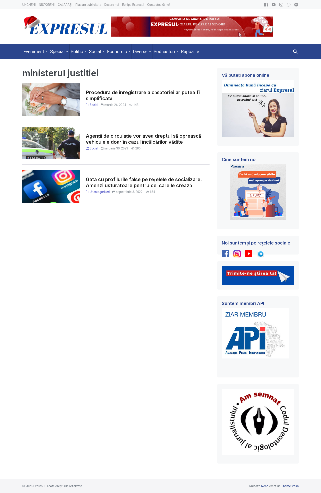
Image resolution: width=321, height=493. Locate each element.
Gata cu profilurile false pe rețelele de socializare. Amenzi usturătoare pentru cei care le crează (144, 182)
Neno (264, 486)
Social (94, 105)
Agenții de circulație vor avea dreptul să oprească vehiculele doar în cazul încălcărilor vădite (143, 139)
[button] (295, 51)
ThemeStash (290, 486)
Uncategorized (100, 192)
